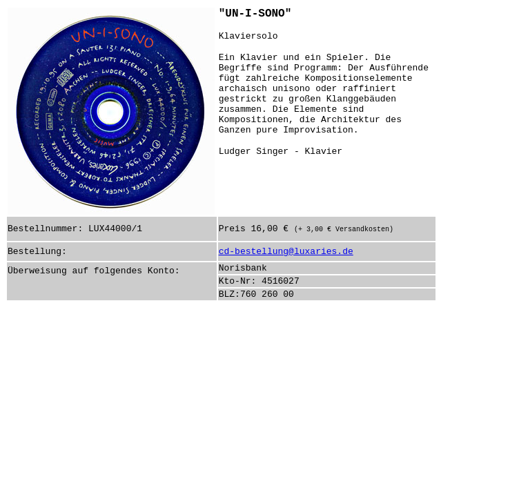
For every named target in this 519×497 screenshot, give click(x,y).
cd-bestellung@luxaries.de (286, 251)
